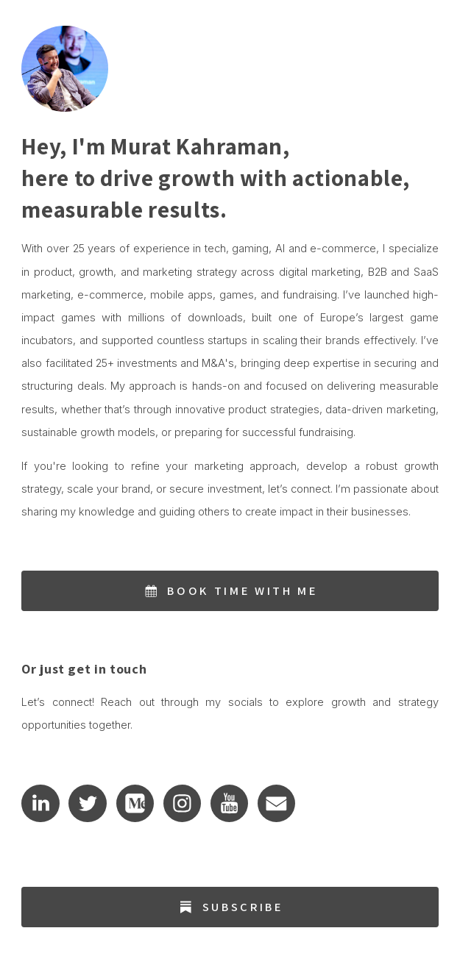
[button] (229, 591)
